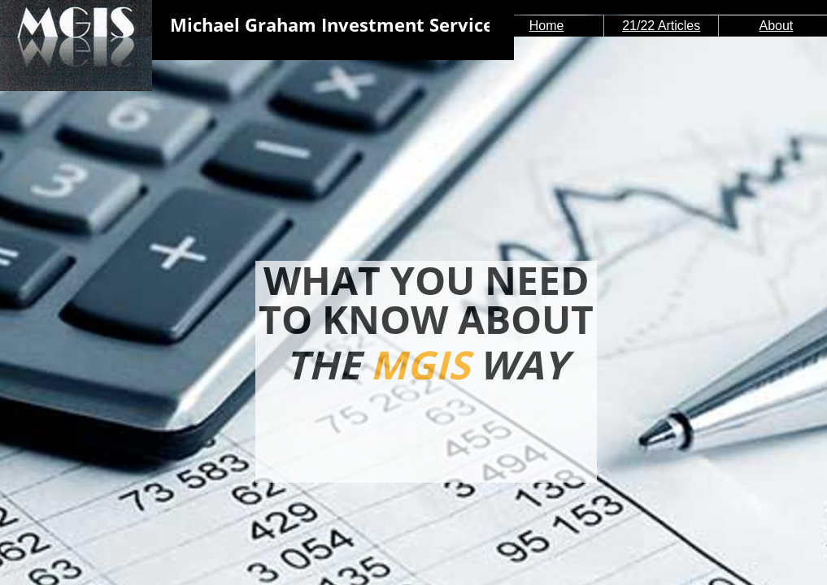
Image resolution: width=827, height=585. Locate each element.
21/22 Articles (661, 25)
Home (546, 25)
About (776, 25)
